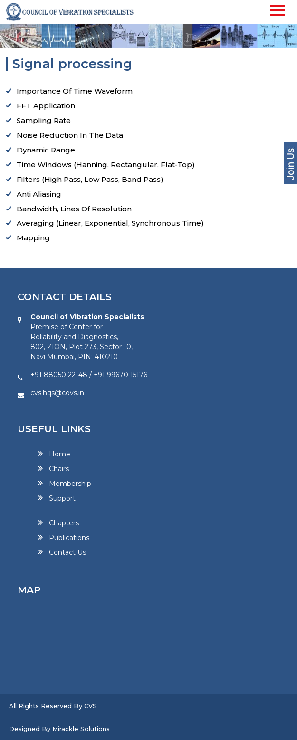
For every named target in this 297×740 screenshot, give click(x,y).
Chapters (64, 523)
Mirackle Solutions (81, 728)
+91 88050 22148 (58, 374)
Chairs (59, 469)
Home (59, 454)
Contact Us (67, 552)
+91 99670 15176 (120, 374)
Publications (69, 537)
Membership (70, 483)
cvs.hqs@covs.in (57, 393)
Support (62, 498)
